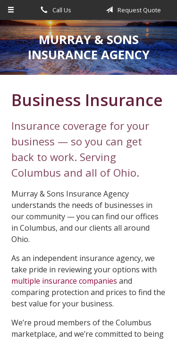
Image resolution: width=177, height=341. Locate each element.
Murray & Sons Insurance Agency (89, 47)
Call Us (54, 10)
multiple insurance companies (64, 281)
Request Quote (131, 10)
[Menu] (11, 10)
